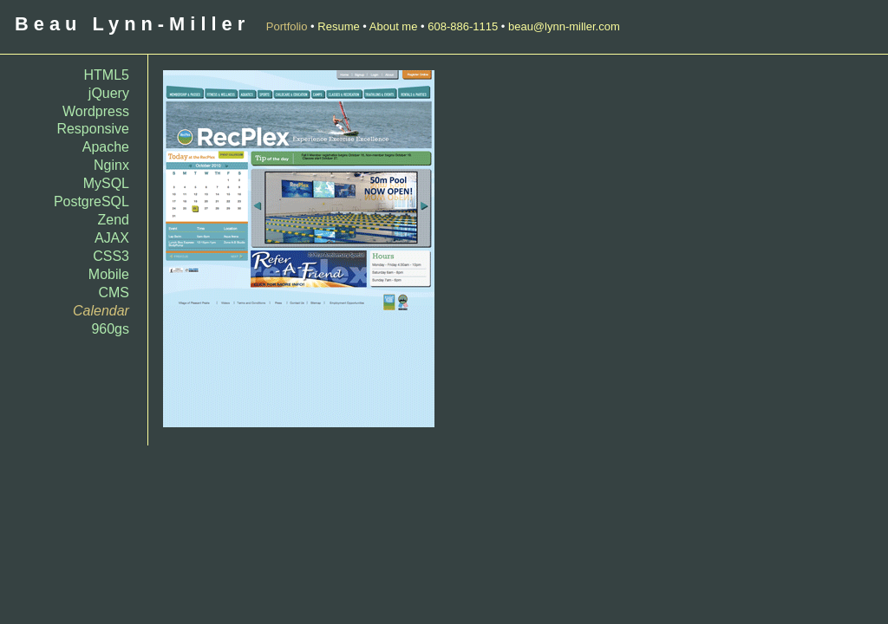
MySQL (106, 183)
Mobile (108, 274)
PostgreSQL (91, 201)
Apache (105, 147)
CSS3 (111, 256)
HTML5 (106, 75)
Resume (338, 26)
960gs (110, 329)
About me (393, 26)
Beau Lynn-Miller (132, 24)
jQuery (108, 93)
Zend (113, 219)
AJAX (112, 238)
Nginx (111, 165)
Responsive (92, 128)
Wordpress (95, 111)
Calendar (101, 310)
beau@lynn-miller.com (564, 26)
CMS (113, 292)
